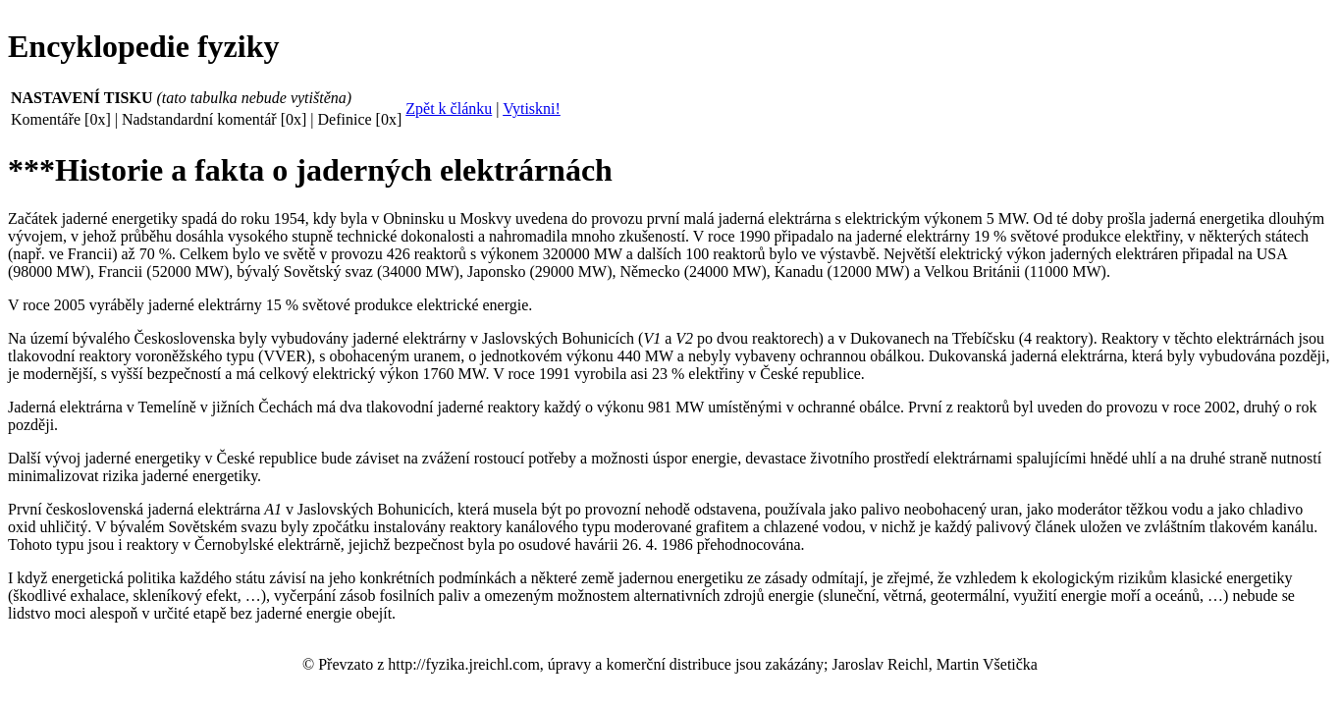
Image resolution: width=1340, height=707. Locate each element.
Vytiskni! (532, 108)
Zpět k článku (448, 108)
